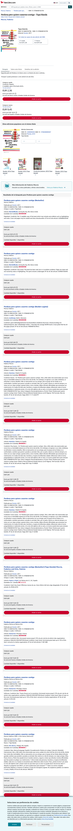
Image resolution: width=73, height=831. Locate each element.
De (25, 41)
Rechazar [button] (29, 824)
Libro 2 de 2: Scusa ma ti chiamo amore (13, 17)
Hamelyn (12, 373)
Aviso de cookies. (48, 817)
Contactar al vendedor (9, 221)
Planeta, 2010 (31, 134)
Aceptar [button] (14, 824)
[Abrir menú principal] (4, 6)
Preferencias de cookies (61, 815)
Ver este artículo (7, 88)
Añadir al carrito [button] (36, 99)
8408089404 (31, 132)
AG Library (12, 745)
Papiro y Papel (13, 580)
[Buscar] (70, 6)
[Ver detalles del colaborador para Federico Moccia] (7, 19)
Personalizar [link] (46, 824)
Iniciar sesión (63, 2)
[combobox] (39, 6)
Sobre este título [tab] (16, 69)
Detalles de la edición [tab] (32, 69)
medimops (12, 318)
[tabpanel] (36, 75)
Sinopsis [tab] (5, 69)
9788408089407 (46, 132)
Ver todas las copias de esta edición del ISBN (32, 37)
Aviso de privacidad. (47, 819)
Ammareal (12, 633)
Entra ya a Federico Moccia (56, 187)
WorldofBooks (13, 211)
